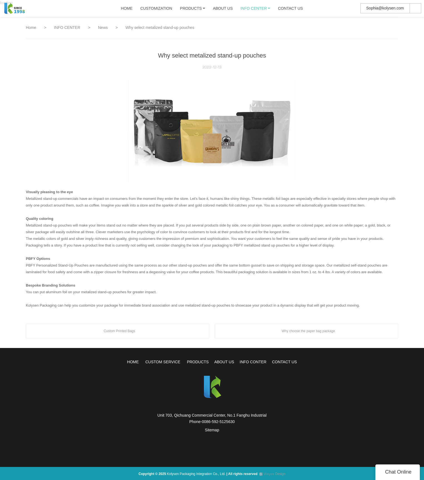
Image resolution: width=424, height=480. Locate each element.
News (103, 27)
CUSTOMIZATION (156, 10)
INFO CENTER (254, 10)
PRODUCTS (191, 10)
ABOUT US (223, 10)
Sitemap (212, 430)
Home (31, 27)
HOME (127, 10)
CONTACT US (290, 10)
